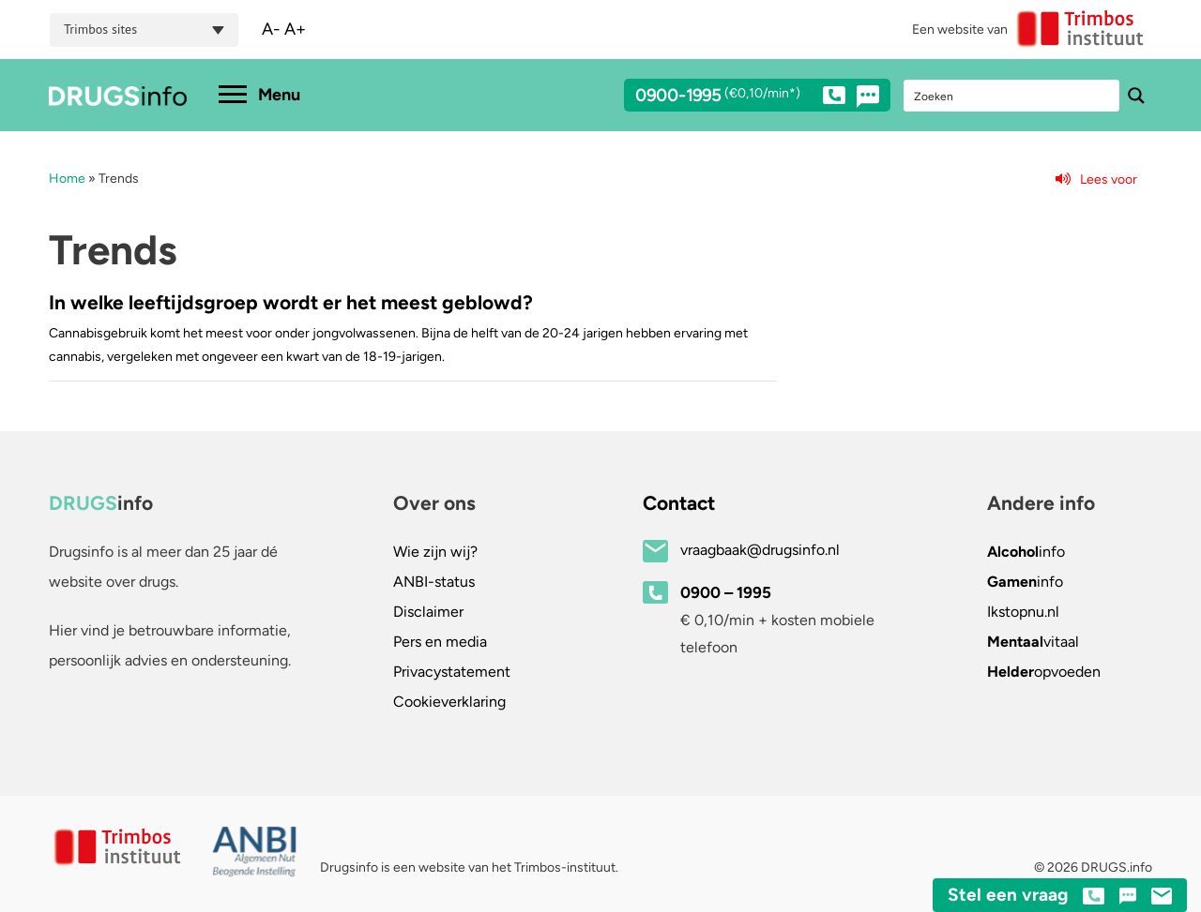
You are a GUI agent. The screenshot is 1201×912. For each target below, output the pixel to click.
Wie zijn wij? (435, 552)
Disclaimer (428, 611)
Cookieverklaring (449, 701)
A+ (295, 29)
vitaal (1033, 641)
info (1026, 552)
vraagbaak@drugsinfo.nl (760, 550)
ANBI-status (434, 582)
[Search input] (1012, 95)
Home (67, 179)
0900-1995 (740, 98)
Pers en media (440, 641)
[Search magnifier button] (1136, 96)
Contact (679, 503)
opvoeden (1044, 671)
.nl (1023, 611)
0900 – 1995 (725, 592)
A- (271, 29)
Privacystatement (451, 671)
